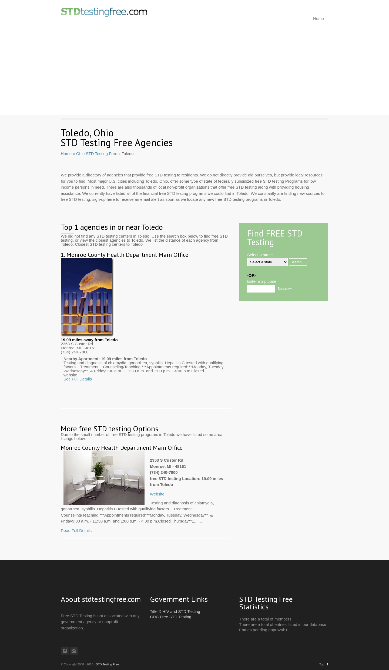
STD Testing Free (107, 664)
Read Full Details (76, 530)
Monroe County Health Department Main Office (127, 254)
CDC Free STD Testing (170, 617)
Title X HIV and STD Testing (175, 611)
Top (321, 664)
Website (157, 494)
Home (318, 18)
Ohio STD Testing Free (96, 153)
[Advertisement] (194, 77)
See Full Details (77, 379)
